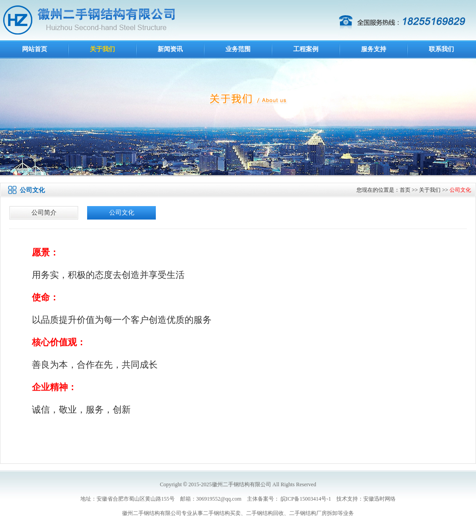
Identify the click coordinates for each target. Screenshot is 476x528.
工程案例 (305, 49)
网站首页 (34, 49)
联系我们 (441, 49)
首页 (405, 190)
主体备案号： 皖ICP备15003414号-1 (289, 499)
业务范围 (238, 49)
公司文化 (460, 190)
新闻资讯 (170, 49)
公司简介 (44, 212)
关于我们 (102, 49)
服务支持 (373, 49)
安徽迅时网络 (379, 499)
